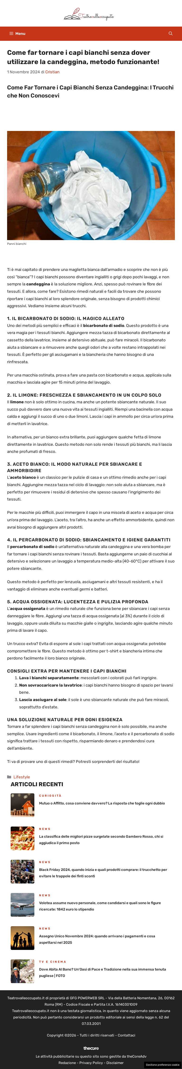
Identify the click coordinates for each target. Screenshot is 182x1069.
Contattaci (126, 1035)
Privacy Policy (91, 1063)
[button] (170, 34)
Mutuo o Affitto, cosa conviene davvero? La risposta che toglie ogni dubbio (102, 803)
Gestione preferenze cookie (162, 1064)
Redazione (67, 1063)
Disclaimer (115, 1063)
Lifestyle (22, 777)
